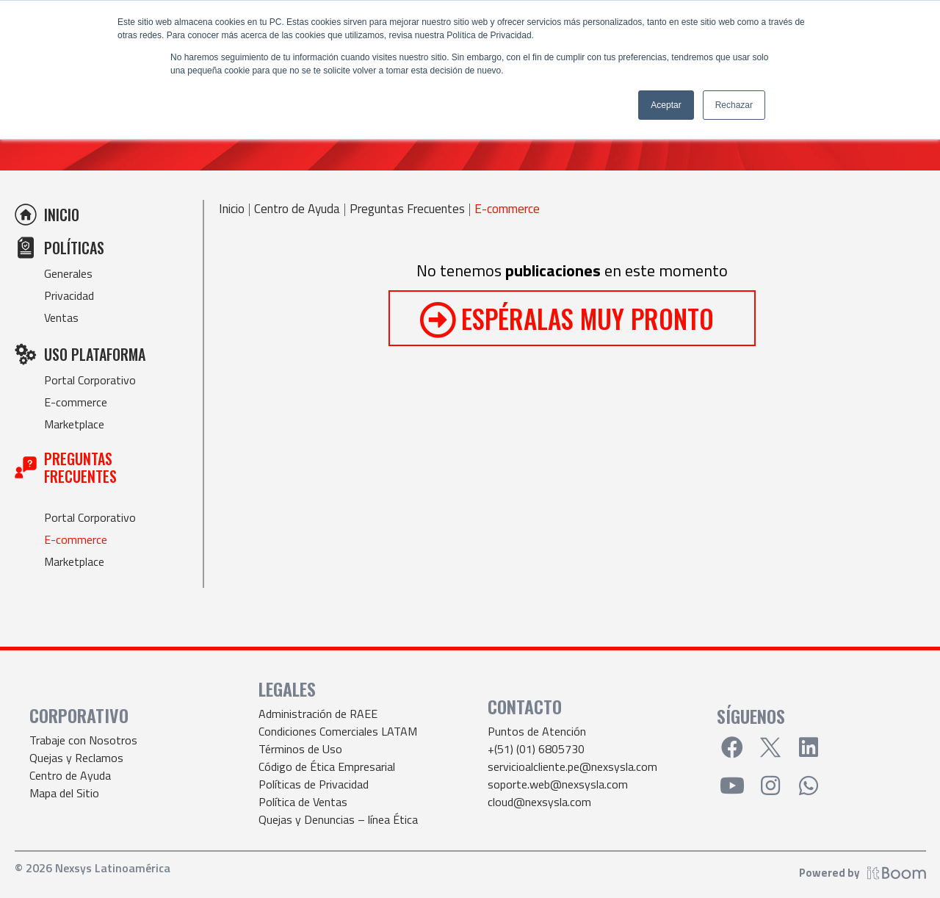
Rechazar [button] (734, 105)
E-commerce (75, 402)
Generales (68, 273)
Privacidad (69, 295)
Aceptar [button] (666, 105)
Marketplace (74, 424)
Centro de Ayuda (297, 209)
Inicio (232, 209)
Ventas (61, 317)
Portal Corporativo (90, 380)
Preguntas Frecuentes (407, 209)
